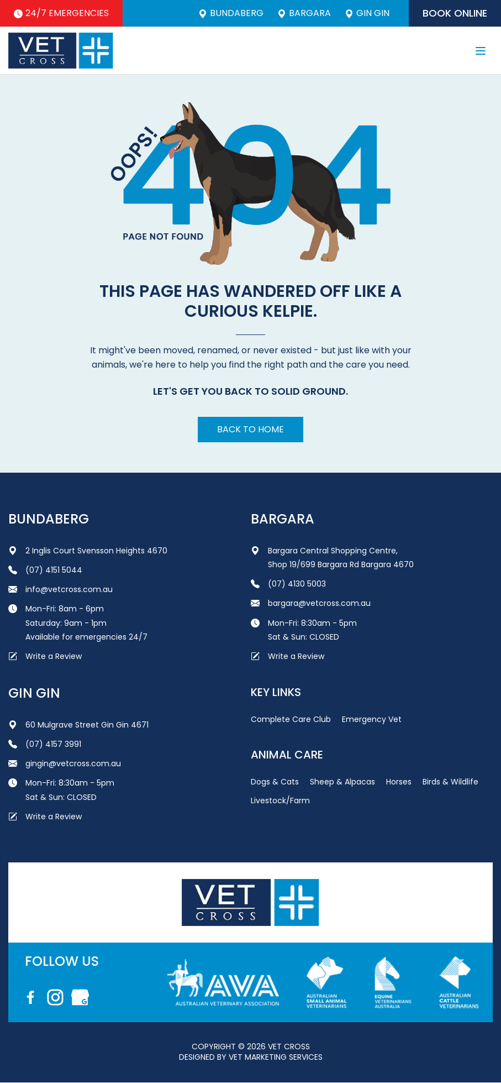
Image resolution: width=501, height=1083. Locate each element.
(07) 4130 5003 (288, 583)
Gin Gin (367, 13)
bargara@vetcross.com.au (311, 603)
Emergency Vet (372, 719)
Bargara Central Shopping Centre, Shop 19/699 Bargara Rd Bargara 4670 (332, 557)
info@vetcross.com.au (60, 589)
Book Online (455, 13)
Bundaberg (230, 13)
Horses (399, 782)
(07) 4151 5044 (45, 569)
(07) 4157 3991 (44, 744)
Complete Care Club (291, 719)
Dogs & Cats (275, 782)
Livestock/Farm (280, 800)
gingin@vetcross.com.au (64, 763)
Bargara (304, 13)
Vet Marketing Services (276, 1057)
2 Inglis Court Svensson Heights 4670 (87, 550)
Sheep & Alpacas (342, 782)
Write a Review (45, 656)
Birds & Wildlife (450, 782)
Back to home (250, 429)
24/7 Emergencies (61, 13)
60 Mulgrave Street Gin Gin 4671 (78, 724)
